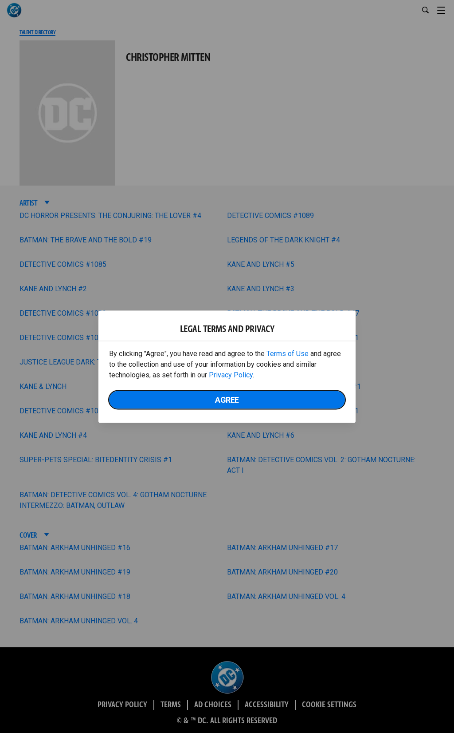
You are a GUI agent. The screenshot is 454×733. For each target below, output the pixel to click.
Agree (227, 399)
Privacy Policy (231, 374)
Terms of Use (287, 353)
